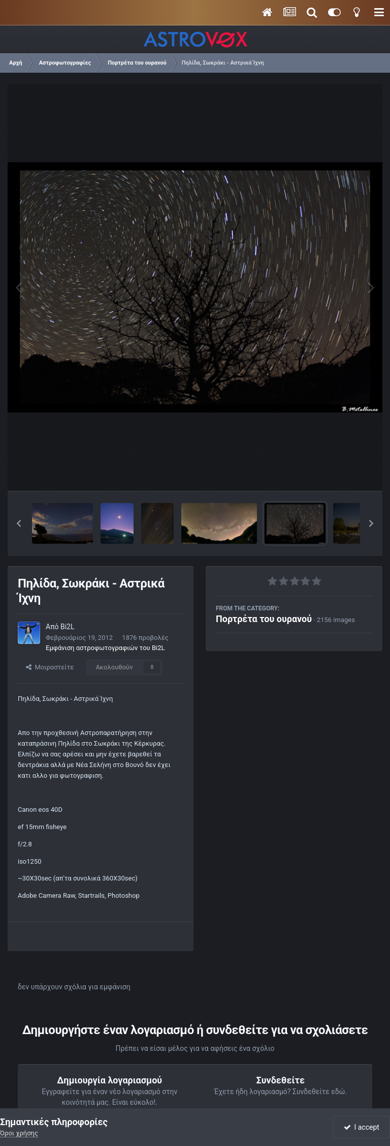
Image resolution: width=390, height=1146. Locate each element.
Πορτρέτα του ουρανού (264, 618)
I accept (361, 1127)
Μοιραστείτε (50, 667)
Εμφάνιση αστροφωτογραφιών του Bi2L (105, 648)
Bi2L (67, 627)
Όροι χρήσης (19, 1133)
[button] (19, 523)
